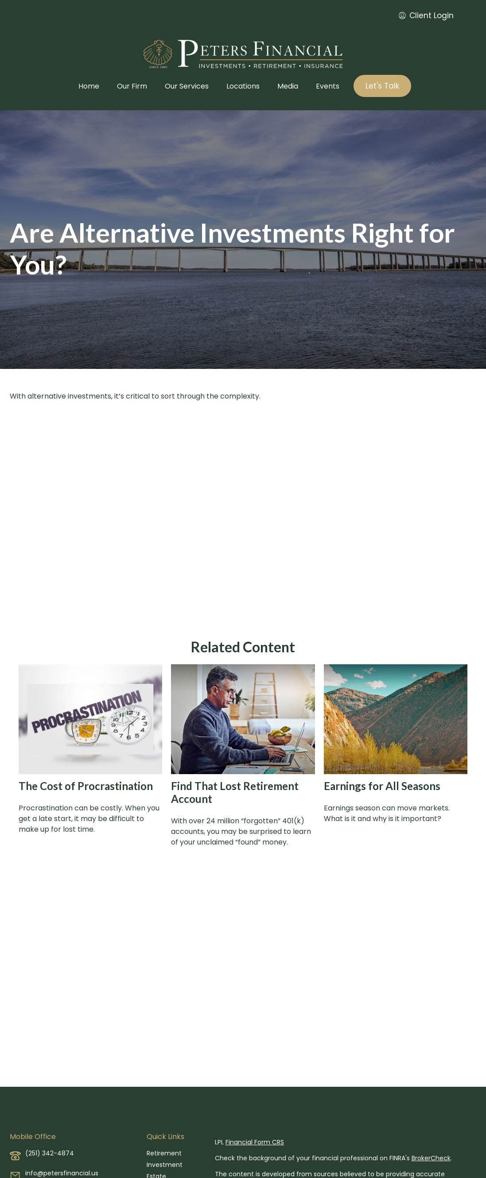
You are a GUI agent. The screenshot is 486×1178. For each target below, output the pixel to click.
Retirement (164, 1153)
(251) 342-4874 (49, 1153)
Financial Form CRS (255, 1142)
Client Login (426, 15)
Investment (165, 1164)
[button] (89, 86)
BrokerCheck (431, 1158)
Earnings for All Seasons (382, 785)
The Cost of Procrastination (86, 785)
